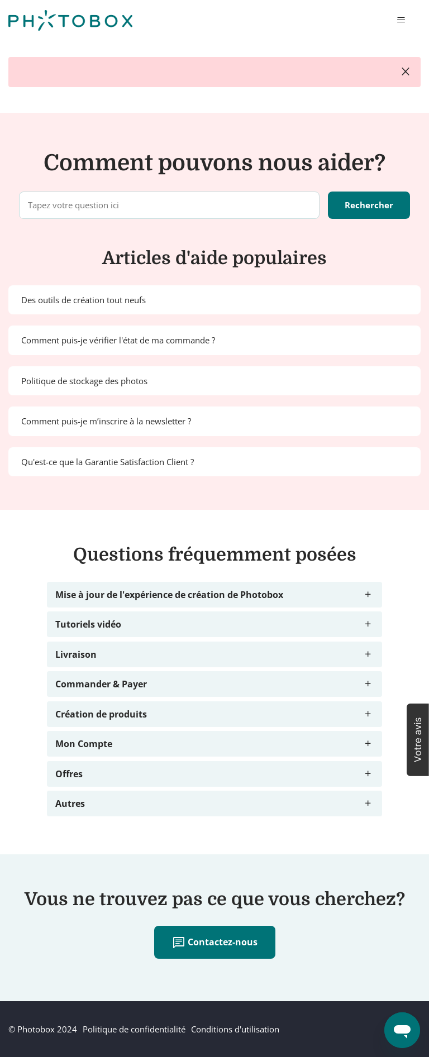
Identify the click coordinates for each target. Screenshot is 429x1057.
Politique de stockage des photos (84, 380)
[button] (418, 740)
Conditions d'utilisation (235, 1029)
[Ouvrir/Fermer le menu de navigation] (401, 20)
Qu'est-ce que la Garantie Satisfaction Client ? (107, 461)
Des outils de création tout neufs (83, 299)
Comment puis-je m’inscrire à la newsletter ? (106, 421)
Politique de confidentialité (134, 1029)
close (405, 72)
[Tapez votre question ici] (169, 205)
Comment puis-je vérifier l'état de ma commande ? (118, 340)
